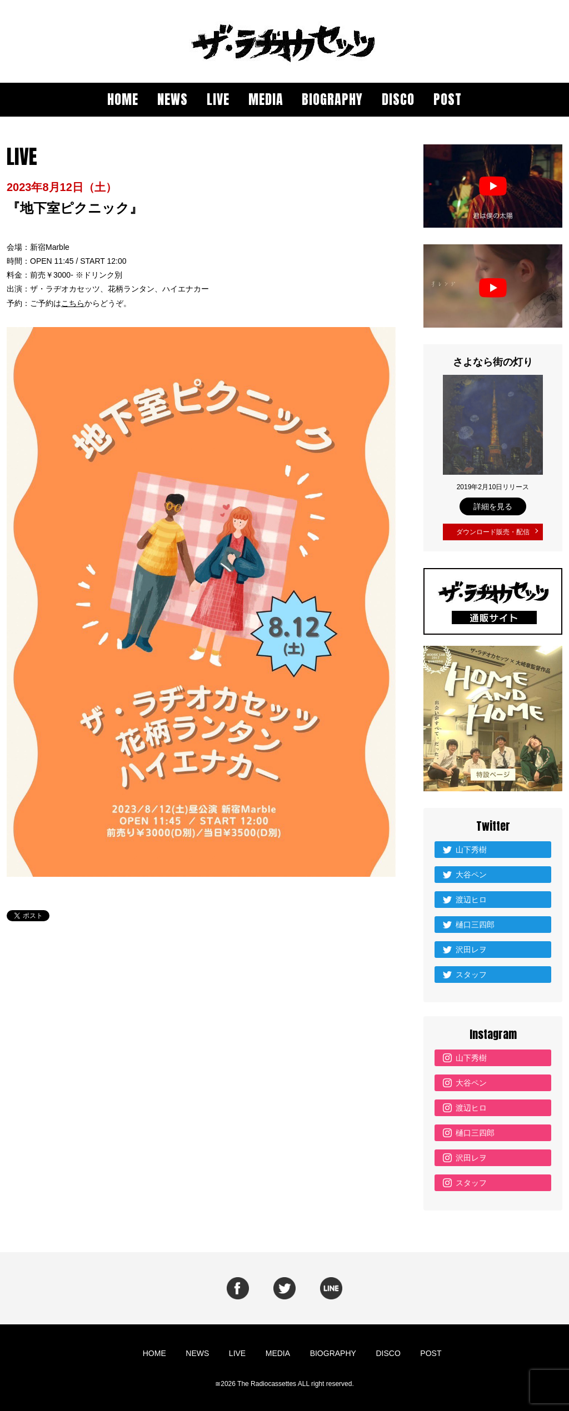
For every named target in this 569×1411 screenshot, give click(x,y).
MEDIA (265, 99)
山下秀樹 (471, 846)
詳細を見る (492, 506)
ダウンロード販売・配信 (493, 531)
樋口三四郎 (475, 921)
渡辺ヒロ (471, 896)
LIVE (218, 99)
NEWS (172, 99)
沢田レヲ (471, 946)
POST (447, 99)
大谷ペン (471, 871)
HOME (122, 99)
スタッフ (471, 971)
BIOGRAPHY (332, 99)
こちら (72, 303)
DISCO (398, 99)
